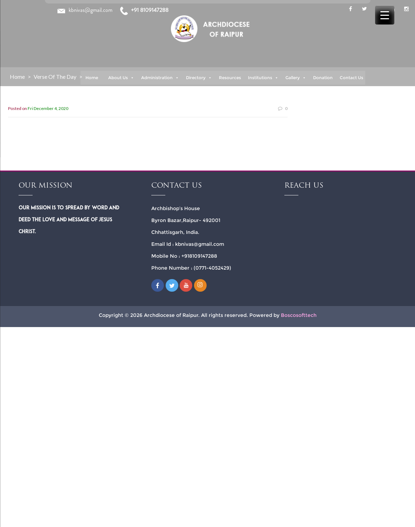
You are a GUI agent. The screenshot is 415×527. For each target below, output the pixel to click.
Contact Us (351, 77)
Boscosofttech (299, 315)
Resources (230, 77)
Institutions (263, 78)
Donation (323, 77)
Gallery (295, 78)
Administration (160, 78)
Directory (199, 78)
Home (91, 77)
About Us (121, 78)
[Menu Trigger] (384, 15)
